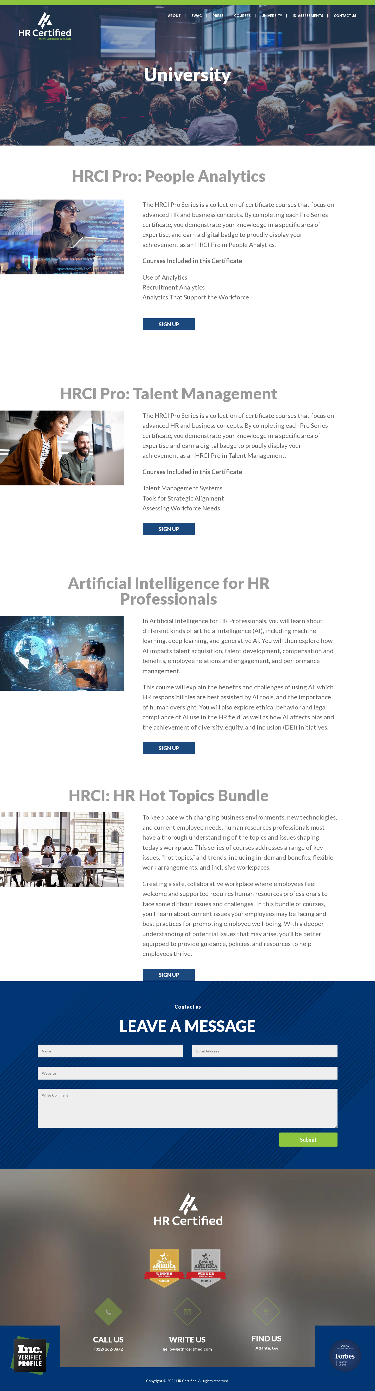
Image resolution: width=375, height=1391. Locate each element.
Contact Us (345, 16)
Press (218, 16)
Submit (308, 1139)
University (271, 16)
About (174, 16)
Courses (242, 16)
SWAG (196, 16)
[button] (164, 277)
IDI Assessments (308, 16)
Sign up (169, 324)
